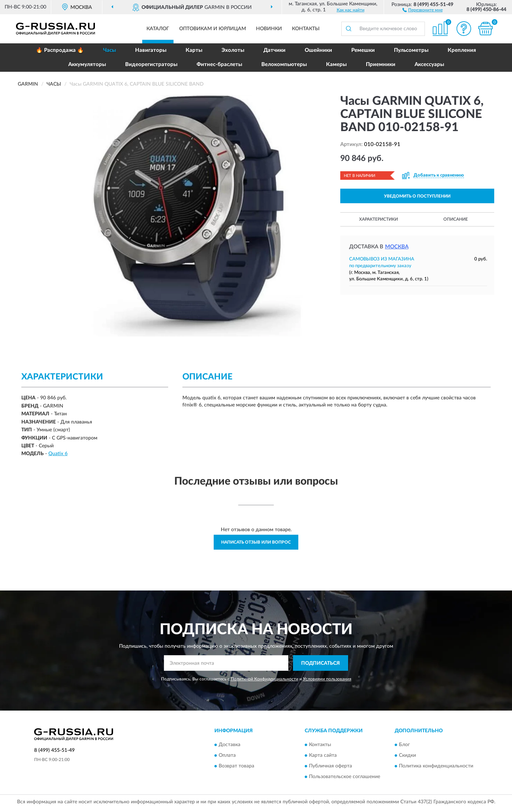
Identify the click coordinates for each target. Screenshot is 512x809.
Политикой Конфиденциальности (264, 679)
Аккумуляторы (87, 64)
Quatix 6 (58, 453)
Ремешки (363, 50)
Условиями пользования (327, 679)
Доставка (229, 744)
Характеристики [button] (378, 219)
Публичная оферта (330, 766)
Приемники (380, 64)
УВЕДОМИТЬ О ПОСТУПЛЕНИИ (417, 196)
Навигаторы (150, 50)
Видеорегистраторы (151, 64)
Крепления (462, 50)
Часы (109, 50)
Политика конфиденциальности (436, 766)
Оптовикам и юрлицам (212, 28)
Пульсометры (411, 50)
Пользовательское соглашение (344, 776)
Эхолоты (233, 50)
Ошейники (318, 50)
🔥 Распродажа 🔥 (60, 50)
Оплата (227, 755)
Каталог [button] (157, 28)
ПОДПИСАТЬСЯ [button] (320, 663)
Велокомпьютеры (284, 64)
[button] (422, 9)
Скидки (407, 755)
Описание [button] (455, 219)
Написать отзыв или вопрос (256, 542)
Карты (194, 50)
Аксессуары (429, 64)
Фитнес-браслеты (219, 64)
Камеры (336, 64)
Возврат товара (236, 766)
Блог (404, 744)
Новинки (269, 28)
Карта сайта (323, 755)
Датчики (274, 50)
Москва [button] (397, 246)
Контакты (306, 28)
